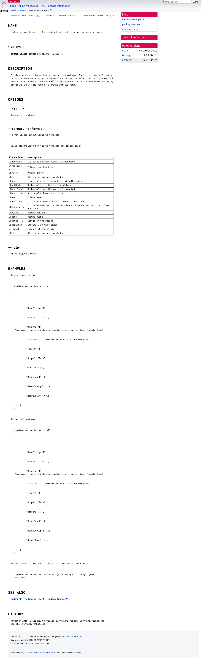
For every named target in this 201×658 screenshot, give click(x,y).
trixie (125, 50)
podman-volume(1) (35, 599)
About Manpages (28, 5)
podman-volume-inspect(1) (24, 15)
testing (126, 55)
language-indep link (133, 19)
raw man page (130, 29)
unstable (14, 10)
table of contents (133, 37)
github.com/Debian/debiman (40, 653)
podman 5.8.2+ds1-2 (72, 637)
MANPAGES (14, 1)
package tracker (131, 24)
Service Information (59, 5)
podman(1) (16, 599)
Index (13, 5)
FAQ (43, 5)
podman (23, 10)
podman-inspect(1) (59, 599)
